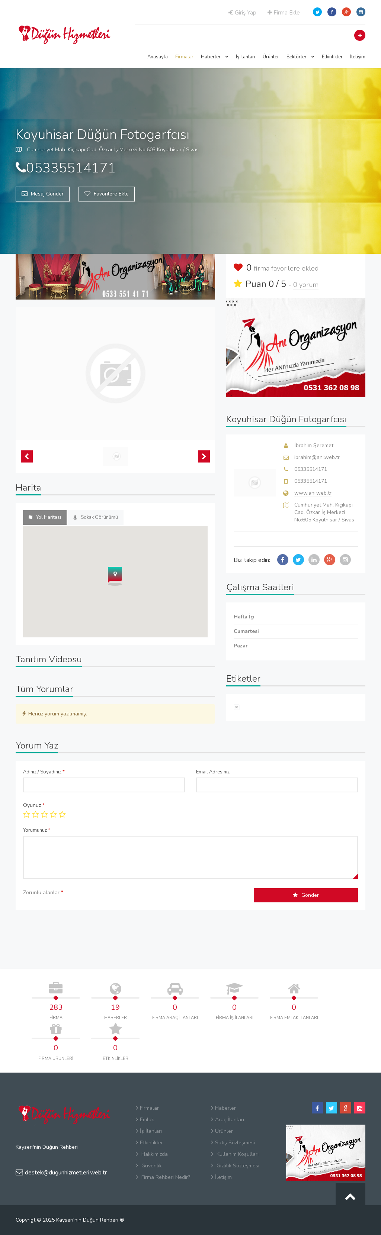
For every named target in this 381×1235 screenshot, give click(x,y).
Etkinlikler (332, 57)
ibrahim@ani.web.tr (317, 457)
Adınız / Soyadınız (44, 772)
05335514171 (310, 469)
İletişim (357, 57)
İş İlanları (245, 57)
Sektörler (300, 57)
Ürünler (271, 57)
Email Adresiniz (213, 772)
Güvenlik (149, 1165)
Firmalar (184, 57)
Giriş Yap (242, 12)
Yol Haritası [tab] (45, 517)
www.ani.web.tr (313, 493)
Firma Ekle (284, 12)
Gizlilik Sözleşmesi (235, 1165)
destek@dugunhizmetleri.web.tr (61, 1172)
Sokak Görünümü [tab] (95, 517)
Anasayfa (157, 57)
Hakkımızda (152, 1154)
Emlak (145, 1119)
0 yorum (305, 284)
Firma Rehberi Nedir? (163, 1177)
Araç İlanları (227, 1119)
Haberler (214, 57)
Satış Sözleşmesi (233, 1142)
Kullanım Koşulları (235, 1154)
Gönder (306, 895)
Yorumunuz (36, 830)
